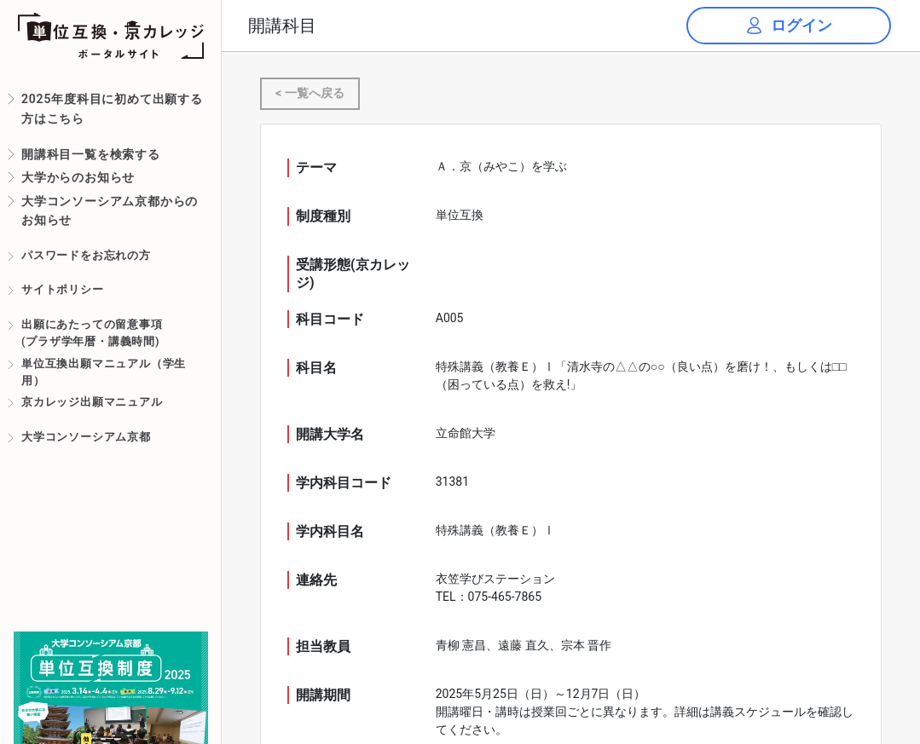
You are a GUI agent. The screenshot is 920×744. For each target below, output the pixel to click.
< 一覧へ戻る (309, 93)
